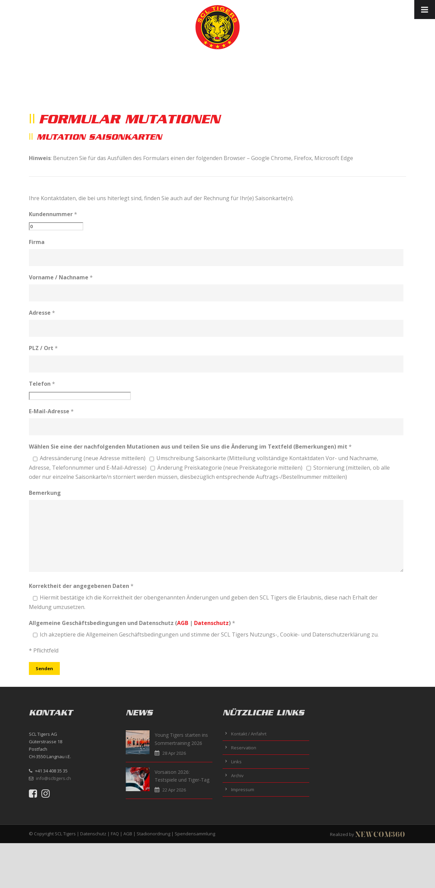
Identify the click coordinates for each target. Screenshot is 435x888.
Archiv (237, 775)
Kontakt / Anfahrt (248, 734)
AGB (182, 623)
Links (236, 762)
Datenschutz (211, 623)
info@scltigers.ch (53, 778)
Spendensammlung (195, 834)
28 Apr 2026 (174, 753)
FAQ (115, 834)
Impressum (242, 789)
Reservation (243, 748)
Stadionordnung (153, 834)
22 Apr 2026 (174, 790)
